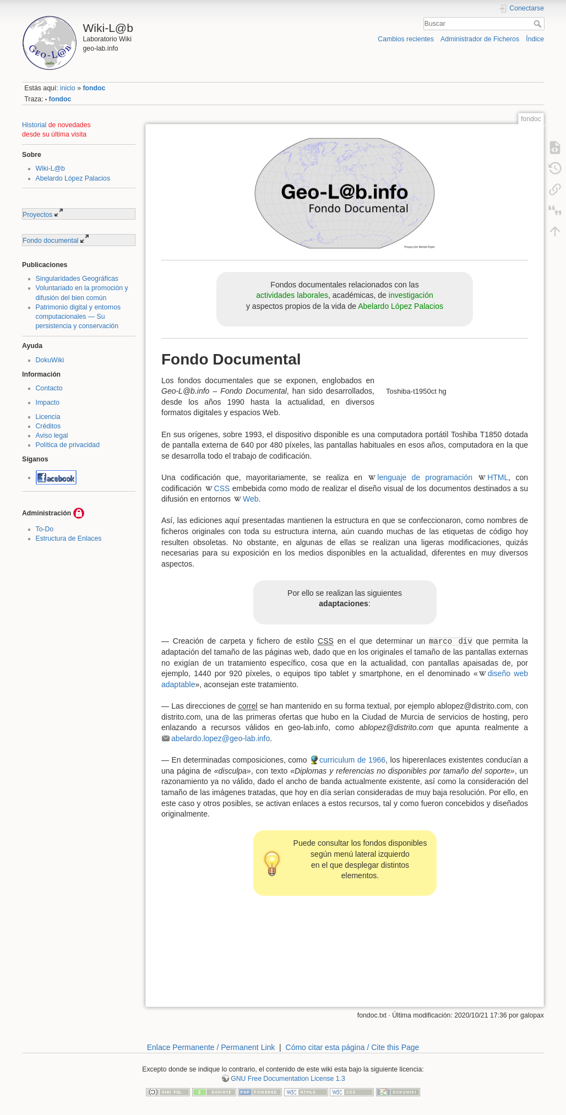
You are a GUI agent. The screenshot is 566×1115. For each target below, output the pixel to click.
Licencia (48, 417)
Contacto (49, 388)
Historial (34, 125)
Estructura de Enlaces (69, 538)
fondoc (94, 88)
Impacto (48, 402)
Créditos (48, 426)
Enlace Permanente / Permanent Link (211, 1047)
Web (251, 498)
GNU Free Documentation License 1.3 (288, 1079)
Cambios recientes (405, 39)
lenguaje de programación (424, 477)
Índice (535, 39)
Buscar (539, 24)
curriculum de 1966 (352, 759)
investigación (411, 295)
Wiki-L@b (50, 168)
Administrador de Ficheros (479, 39)
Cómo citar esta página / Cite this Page (353, 1047)
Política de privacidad (68, 445)
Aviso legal (52, 435)
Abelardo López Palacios (73, 178)
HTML (497, 477)
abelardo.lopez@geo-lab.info (220, 738)
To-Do (45, 529)
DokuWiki (50, 360)
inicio (67, 88)
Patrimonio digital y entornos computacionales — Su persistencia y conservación (78, 316)
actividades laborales (292, 295)
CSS (222, 488)
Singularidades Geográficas (77, 278)
